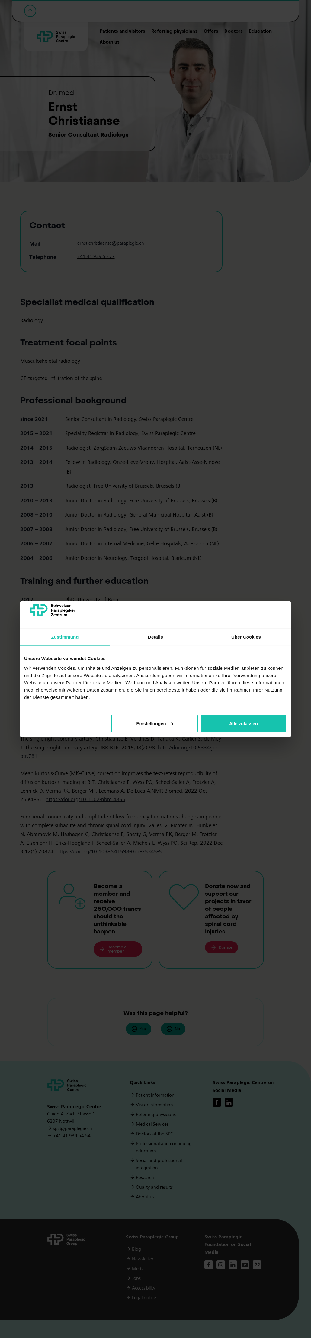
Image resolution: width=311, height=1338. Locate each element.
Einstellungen (154, 723)
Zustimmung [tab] (65, 636)
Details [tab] (155, 636)
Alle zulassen (243, 723)
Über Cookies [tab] (246, 636)
